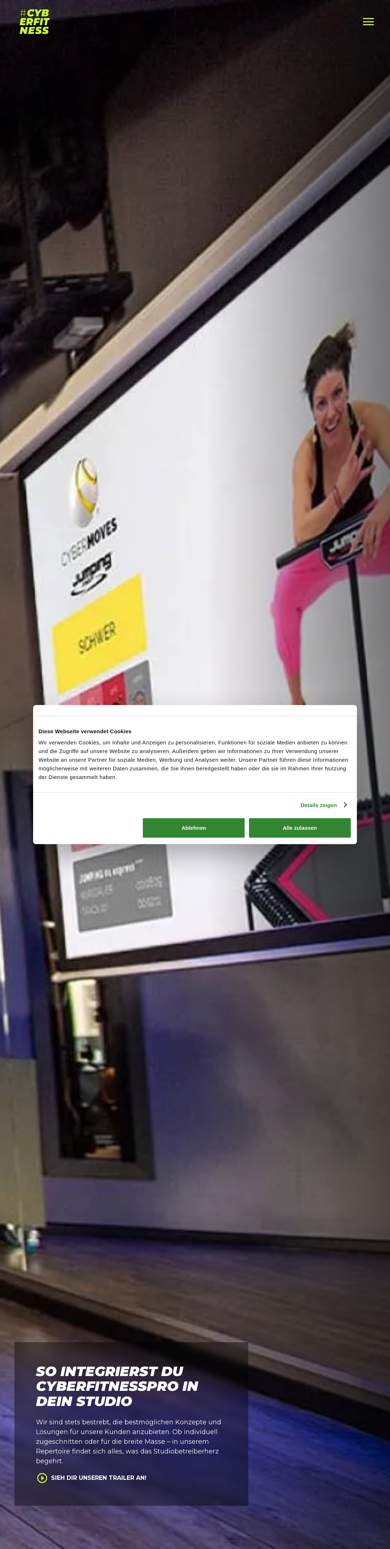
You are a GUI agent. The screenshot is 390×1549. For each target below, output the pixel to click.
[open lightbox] (130, 1478)
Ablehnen (194, 828)
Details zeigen (318, 805)
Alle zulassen (300, 828)
